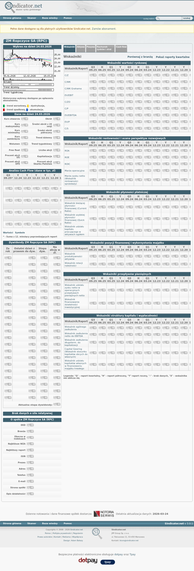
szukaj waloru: (149, 19)
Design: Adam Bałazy (73, 541)
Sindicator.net (76, 530)
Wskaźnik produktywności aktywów (73, 256)
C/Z (67, 75)
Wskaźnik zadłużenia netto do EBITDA (76, 334)
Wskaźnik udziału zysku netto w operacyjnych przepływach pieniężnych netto (74, 290)
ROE (67, 157)
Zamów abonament (104, 28)
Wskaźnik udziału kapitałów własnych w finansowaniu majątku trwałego (75, 364)
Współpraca (77, 537)
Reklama (67, 537)
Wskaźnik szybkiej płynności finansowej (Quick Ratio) (75, 219)
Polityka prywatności (62, 533)
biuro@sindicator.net (129, 541)
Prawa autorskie (44, 537)
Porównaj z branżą (140, 56)
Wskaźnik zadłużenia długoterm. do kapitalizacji (76, 343)
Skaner (31, 18)
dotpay (118, 554)
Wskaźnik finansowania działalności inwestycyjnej (72, 303)
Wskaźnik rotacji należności (74, 264)
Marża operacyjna (74, 170)
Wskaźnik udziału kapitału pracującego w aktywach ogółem (74, 230)
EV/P (67, 122)
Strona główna (12, 18)
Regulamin (78, 533)
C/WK (68, 82)
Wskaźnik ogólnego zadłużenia (75, 328)
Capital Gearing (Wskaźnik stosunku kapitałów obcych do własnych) (76, 353)
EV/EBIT (69, 95)
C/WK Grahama (73, 88)
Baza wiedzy (50, 18)
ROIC (67, 164)
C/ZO (67, 102)
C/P (66, 108)
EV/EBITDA (70, 115)
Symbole (20, 233)
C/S (66, 128)
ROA (67, 150)
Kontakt (57, 537)
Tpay (132, 554)
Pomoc (68, 18)
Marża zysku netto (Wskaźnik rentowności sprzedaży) (75, 180)
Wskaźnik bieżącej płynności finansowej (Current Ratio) (75, 207)
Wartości (8, 233)
